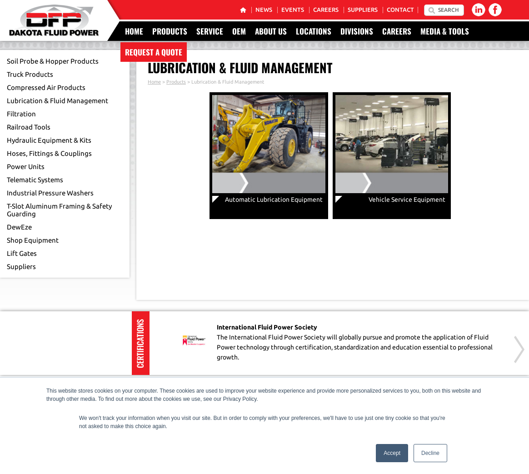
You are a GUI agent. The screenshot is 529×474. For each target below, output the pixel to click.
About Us (271, 31)
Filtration (21, 114)
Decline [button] (430, 453)
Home (134, 31)
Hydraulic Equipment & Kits (49, 140)
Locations (313, 31)
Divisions (356, 31)
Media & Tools (444, 31)
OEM (239, 31)
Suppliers (363, 10)
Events (292, 10)
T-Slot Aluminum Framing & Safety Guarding (59, 210)
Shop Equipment (33, 240)
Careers (326, 10)
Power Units (26, 166)
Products (169, 31)
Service (209, 31)
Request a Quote (153, 52)
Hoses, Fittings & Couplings (49, 153)
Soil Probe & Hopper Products (53, 61)
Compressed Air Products (46, 87)
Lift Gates (22, 253)
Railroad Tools (28, 127)
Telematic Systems (35, 180)
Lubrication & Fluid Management (57, 101)
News (263, 10)
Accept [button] (392, 453)
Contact (400, 10)
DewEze (19, 227)
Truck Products (30, 74)
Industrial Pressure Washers (50, 193)
